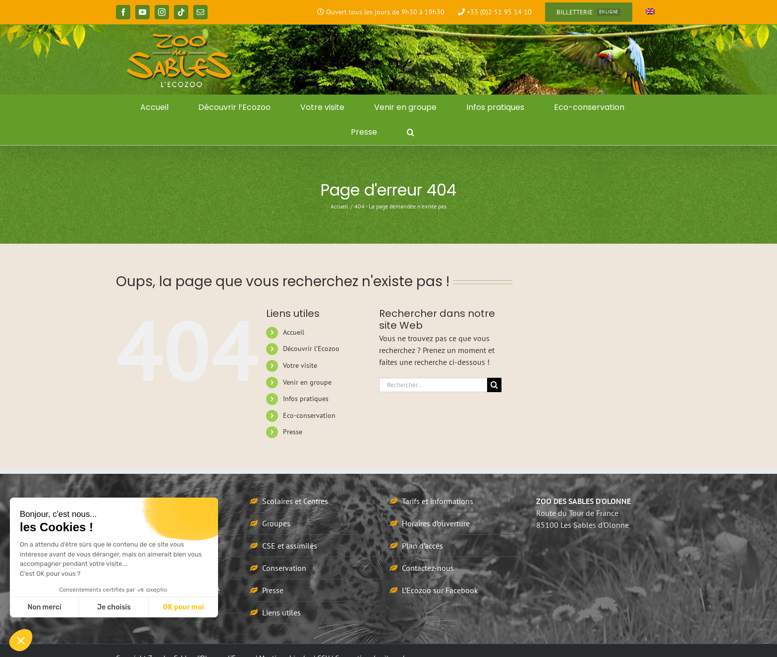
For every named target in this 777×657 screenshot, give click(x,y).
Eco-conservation (309, 415)
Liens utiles (281, 612)
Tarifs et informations (437, 501)
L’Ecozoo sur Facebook (440, 590)
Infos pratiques (306, 398)
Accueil (293, 332)
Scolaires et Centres (295, 501)
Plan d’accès (422, 546)
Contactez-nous (428, 568)
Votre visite (300, 365)
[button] (410, 132)
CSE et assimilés (289, 546)
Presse (292, 431)
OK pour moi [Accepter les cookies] (183, 607)
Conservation (284, 568)
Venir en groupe (307, 382)
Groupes (276, 523)
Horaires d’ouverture (436, 523)
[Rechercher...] (433, 385)
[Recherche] (494, 385)
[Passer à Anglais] (650, 12)
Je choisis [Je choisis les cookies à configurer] (114, 607)
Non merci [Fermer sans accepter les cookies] (44, 607)
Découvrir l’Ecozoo (311, 348)
